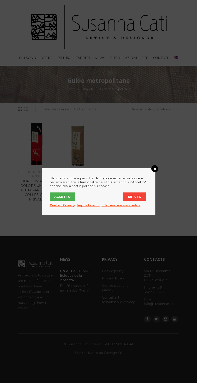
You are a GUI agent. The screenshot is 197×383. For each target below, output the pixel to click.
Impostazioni (88, 205)
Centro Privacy (62, 205)
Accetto (62, 196)
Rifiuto (135, 196)
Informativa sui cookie (121, 205)
